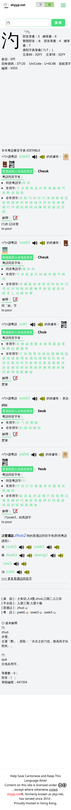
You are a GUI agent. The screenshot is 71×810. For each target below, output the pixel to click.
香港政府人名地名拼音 (17, 171)
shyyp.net (14, 794)
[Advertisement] (35, 107)
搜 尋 (58, 23)
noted (53, 789)
